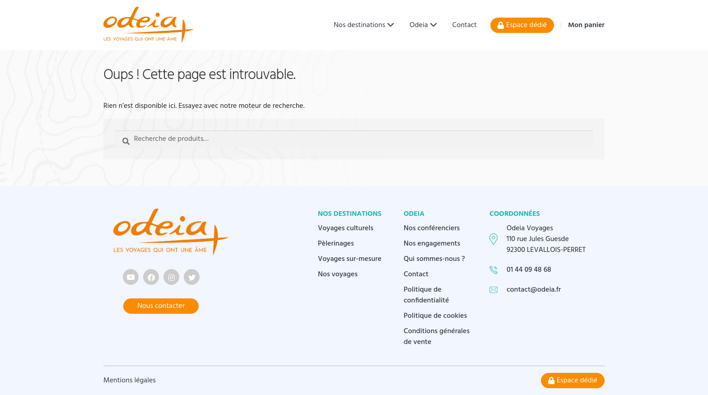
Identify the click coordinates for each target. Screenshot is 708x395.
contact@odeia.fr (534, 290)
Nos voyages (338, 274)
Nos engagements (432, 244)
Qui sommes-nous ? (434, 259)
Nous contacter (161, 306)
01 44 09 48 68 (529, 270)
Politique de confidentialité (426, 295)
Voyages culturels (345, 228)
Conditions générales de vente (437, 336)
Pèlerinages (336, 244)
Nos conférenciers (432, 228)
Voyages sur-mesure (350, 259)
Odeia (419, 25)
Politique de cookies (435, 316)
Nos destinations (359, 25)
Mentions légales (129, 380)
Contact (464, 25)
